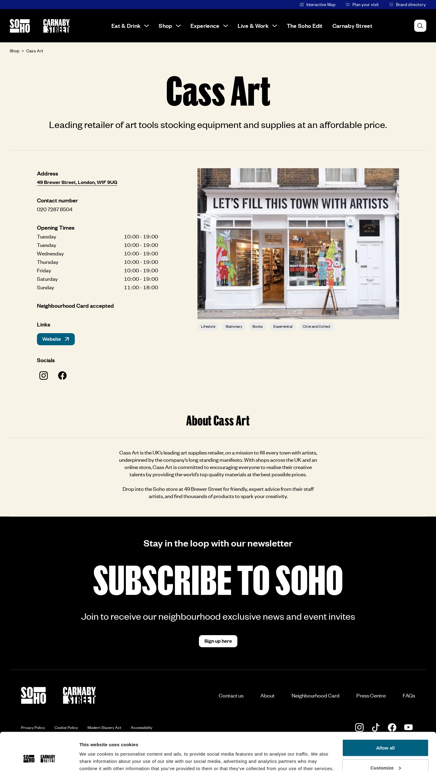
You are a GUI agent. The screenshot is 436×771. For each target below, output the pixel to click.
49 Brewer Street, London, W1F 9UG (77, 182)
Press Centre (371, 695)
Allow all (385, 715)
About (267, 695)
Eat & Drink (130, 25)
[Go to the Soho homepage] (20, 26)
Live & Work (257, 25)
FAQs (409, 695)
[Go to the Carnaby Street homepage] (56, 26)
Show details (93, 752)
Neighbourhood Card (315, 695)
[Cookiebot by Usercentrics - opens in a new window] (39, 759)
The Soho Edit (305, 25)
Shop (169, 25)
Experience (209, 25)
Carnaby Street (352, 25)
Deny (385, 754)
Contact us (231, 695)
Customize (385, 735)
